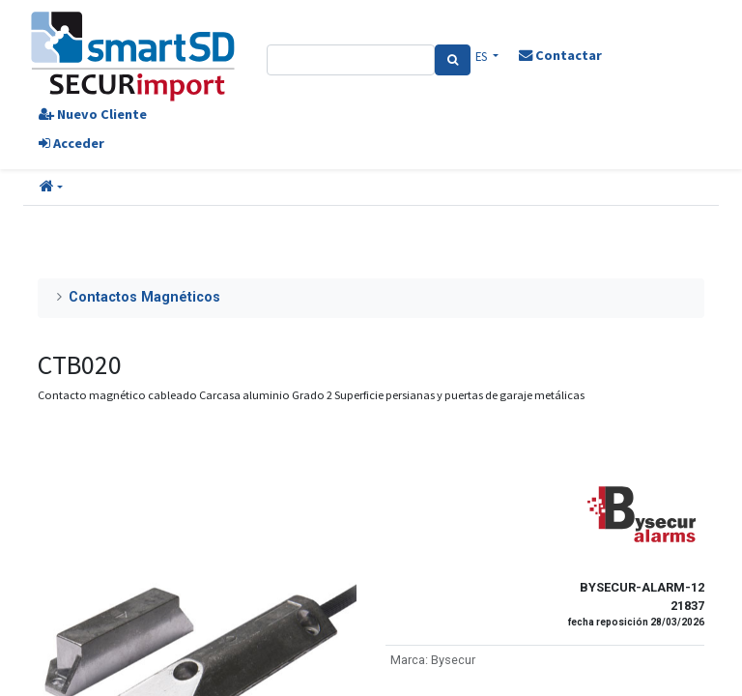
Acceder (71, 143)
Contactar (560, 55)
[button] (51, 187)
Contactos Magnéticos (144, 297)
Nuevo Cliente (93, 114)
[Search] (453, 59)
